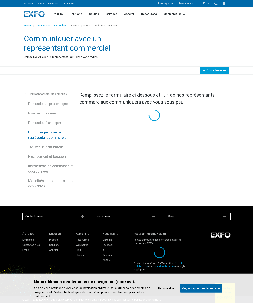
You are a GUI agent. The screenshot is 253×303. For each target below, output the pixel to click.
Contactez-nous (174, 14)
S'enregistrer (165, 3)
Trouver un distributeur (45, 147)
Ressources (149, 14)
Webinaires (82, 244)
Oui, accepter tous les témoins (201, 288)
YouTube (108, 255)
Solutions (76, 14)
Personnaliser (167, 288)
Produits (57, 14)
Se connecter (186, 3)
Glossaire (81, 255)
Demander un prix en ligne (48, 104)
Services (111, 14)
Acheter (129, 14)
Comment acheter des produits (51, 25)
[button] (216, 3)
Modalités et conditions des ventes (46, 183)
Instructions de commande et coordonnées (51, 168)
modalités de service (164, 266)
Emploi (41, 3)
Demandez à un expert (45, 123)
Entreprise (28, 3)
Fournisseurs (70, 3)
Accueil (27, 25)
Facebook (108, 244)
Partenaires (54, 3)
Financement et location (47, 156)
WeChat (107, 260)
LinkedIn (107, 239)
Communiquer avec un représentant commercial (47, 135)
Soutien (94, 14)
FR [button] (206, 3)
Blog (78, 250)
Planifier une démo (42, 113)
